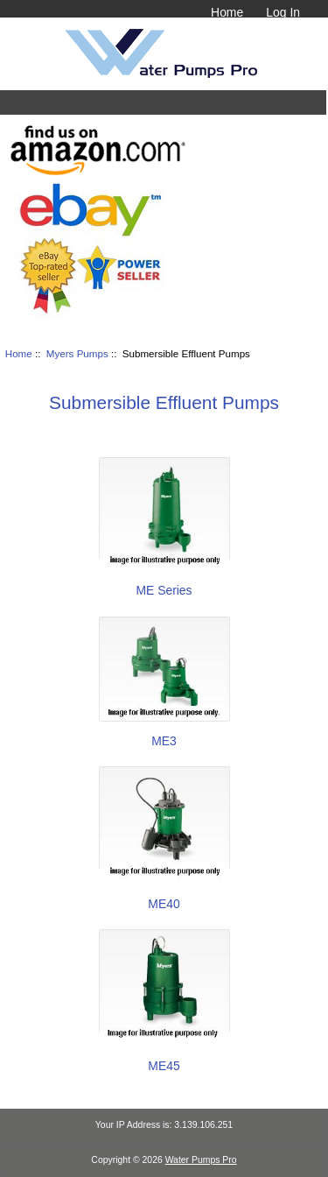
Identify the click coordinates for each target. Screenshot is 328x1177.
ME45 (164, 1058)
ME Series (164, 582)
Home (227, 12)
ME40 (164, 896)
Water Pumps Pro (201, 1160)
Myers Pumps (77, 353)
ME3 (164, 733)
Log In (283, 12)
